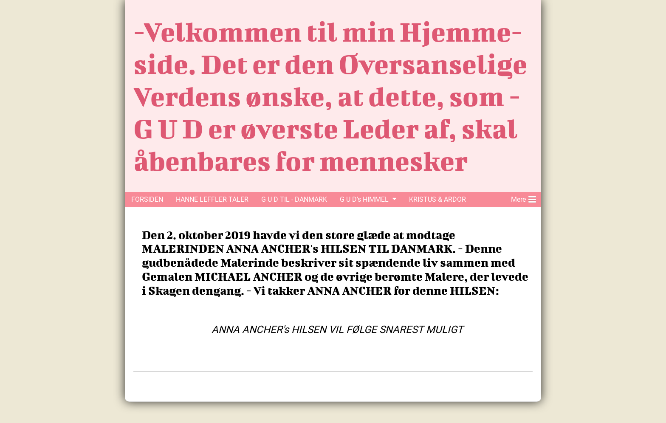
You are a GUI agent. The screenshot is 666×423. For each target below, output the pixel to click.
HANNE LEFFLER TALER (212, 199)
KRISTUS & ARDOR (437, 199)
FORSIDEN (147, 199)
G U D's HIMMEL (364, 199)
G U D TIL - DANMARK (294, 199)
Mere (523, 198)
